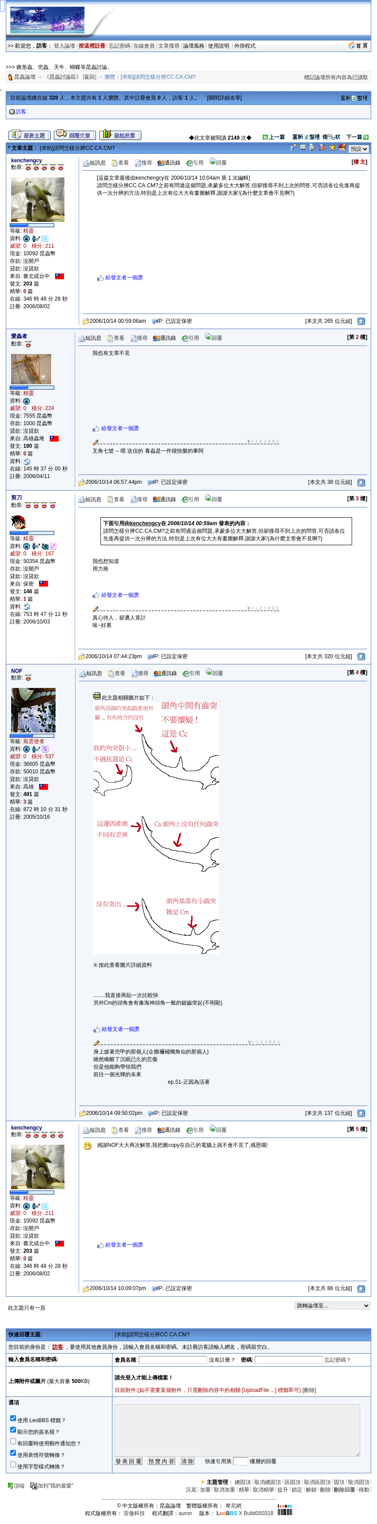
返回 (89, 77)
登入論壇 (64, 46)
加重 (205, 1490)
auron (186, 1513)
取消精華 (263, 1490)
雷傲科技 (134, 1513)
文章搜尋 (169, 46)
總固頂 (243, 1482)
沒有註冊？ (222, 1360)
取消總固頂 (267, 1482)
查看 (120, 163)
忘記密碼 (119, 46)
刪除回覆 (344, 1490)
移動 (364, 1490)
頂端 (15, 1486)
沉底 (191, 1490)
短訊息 (94, 163)
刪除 (309, 1390)
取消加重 (224, 1490)
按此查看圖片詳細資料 (122, 965)
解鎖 (311, 1490)
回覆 (218, 163)
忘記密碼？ (338, 1360)
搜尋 (143, 163)
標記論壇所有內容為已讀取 (336, 77)
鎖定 (297, 1490)
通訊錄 (168, 163)
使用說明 (219, 46)
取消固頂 (358, 1482)
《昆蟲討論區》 (62, 77)
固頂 (339, 1482)
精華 (244, 1490)
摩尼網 (233, 1506)
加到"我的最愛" (52, 1486)
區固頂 (293, 1482)
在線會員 (144, 46)
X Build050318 (245, 1513)
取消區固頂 (317, 1482)
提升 (282, 1490)
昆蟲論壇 (25, 77)
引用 (195, 163)
